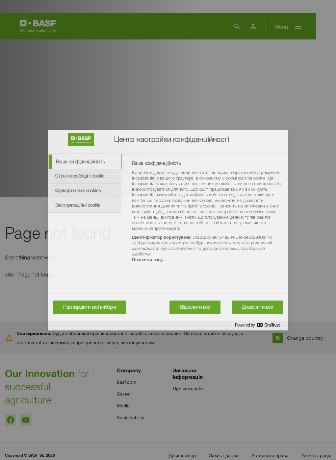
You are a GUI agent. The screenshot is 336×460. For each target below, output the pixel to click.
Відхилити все (195, 307)
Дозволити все (257, 307)
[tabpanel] (207, 215)
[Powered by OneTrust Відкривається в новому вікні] (260, 326)
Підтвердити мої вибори (89, 307)
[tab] (85, 162)
